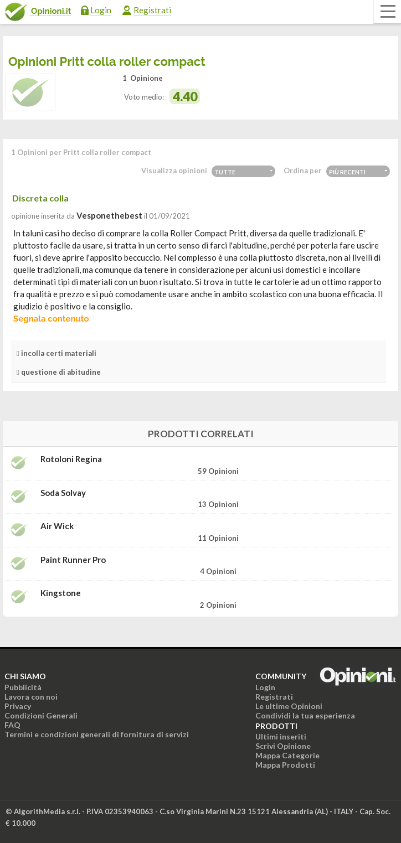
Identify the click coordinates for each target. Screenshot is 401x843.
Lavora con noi (31, 696)
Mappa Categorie (287, 755)
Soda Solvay (63, 493)
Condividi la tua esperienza (305, 715)
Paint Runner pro (73, 560)
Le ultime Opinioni (288, 706)
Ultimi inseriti (280, 736)
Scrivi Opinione (283, 746)
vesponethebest (109, 215)
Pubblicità (23, 687)
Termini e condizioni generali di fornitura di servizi (96, 734)
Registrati (152, 10)
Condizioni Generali (41, 715)
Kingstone (60, 593)
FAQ (12, 725)
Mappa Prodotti (285, 764)
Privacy (17, 706)
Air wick (57, 526)
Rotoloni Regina (71, 459)
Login (100, 10)
